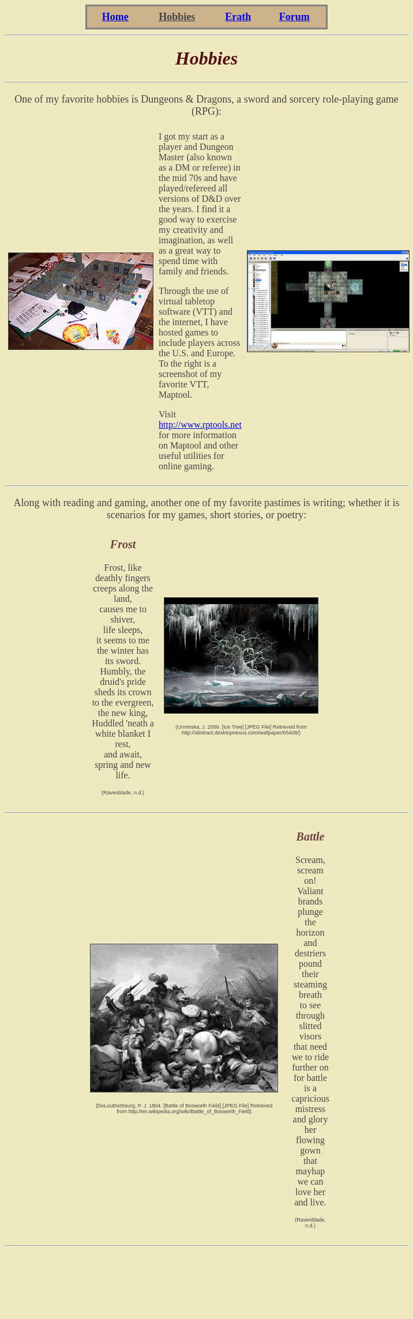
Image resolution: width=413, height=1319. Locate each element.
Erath (238, 16)
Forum (294, 16)
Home (115, 16)
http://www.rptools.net (200, 424)
